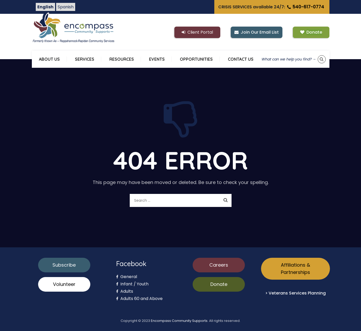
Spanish (66, 7)
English (45, 7)
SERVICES (84, 59)
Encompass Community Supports (179, 320)
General (126, 277)
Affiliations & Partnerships (295, 268)
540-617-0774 (305, 7)
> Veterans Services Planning (295, 293)
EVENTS (157, 59)
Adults (124, 291)
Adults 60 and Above (139, 299)
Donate (218, 284)
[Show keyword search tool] (322, 59)
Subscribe (64, 265)
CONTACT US (240, 59)
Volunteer (64, 284)
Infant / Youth (132, 284)
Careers (218, 265)
